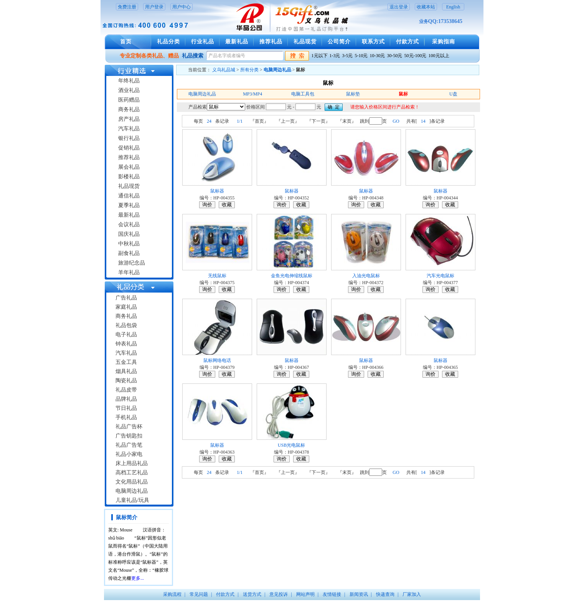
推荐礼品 (270, 41)
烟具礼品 (126, 371)
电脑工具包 (302, 94)
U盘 (453, 94)
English (453, 7)
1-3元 (335, 55)
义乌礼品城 (223, 69)
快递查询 (385, 594)
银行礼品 (129, 138)
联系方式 (373, 41)
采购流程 (172, 594)
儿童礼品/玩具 (132, 500)
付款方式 (407, 41)
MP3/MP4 (252, 94)
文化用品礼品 (131, 482)
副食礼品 (129, 253)
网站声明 (305, 594)
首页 (126, 41)
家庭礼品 (126, 307)
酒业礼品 (129, 90)
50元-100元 (415, 55)
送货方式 (252, 594)
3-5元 (347, 55)
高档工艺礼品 (131, 472)
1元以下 (320, 55)
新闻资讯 (359, 594)
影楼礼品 (129, 176)
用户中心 (181, 7)
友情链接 (332, 594)
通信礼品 (129, 196)
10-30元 (377, 55)
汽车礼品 (129, 129)
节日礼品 (126, 408)
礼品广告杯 (128, 426)
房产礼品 (129, 119)
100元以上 (439, 55)
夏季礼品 (129, 205)
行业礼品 (202, 41)
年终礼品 (129, 81)
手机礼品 (126, 417)
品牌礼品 (126, 399)
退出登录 (398, 7)
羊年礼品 (129, 272)
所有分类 (249, 69)
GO (396, 121)
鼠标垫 (353, 94)
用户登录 (154, 7)
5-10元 (361, 55)
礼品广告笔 (128, 445)
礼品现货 (305, 41)
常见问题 (199, 594)
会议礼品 (129, 224)
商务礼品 (129, 109)
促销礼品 (129, 148)
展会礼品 (129, 167)
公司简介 (339, 41)
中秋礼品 (129, 244)
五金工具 (126, 362)
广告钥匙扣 (128, 436)
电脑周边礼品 (131, 491)
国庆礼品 (129, 234)
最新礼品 (236, 41)
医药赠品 (129, 100)
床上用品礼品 (131, 463)
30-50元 (395, 55)
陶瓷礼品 (126, 380)
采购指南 (443, 41)
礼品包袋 (126, 325)
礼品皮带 (126, 390)
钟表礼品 (126, 344)
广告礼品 (126, 298)
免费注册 (127, 7)
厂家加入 (412, 594)
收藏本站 (426, 7)
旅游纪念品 (131, 263)
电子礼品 (126, 334)
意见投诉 (278, 594)
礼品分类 (168, 41)
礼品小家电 (128, 454)
